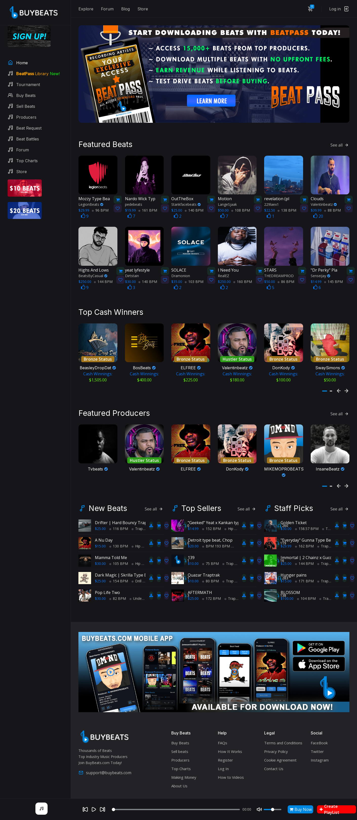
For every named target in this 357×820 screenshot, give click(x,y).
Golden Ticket (294, 510)
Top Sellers (201, 496)
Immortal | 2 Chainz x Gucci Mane (312, 545)
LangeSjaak (227, 195)
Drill (136, 568)
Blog (125, 8)
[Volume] (272, 809)
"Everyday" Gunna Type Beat (308, 528)
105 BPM (118, 551)
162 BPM (304, 533)
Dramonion (180, 267)
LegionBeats (90, 195)
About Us (179, 773)
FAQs (222, 730)
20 (318, 207)
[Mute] (259, 809)
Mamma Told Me (111, 545)
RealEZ (223, 267)
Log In (223, 756)
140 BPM (194, 201)
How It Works (230, 739)
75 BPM (210, 551)
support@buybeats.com (104, 760)
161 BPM (147, 201)
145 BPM (333, 273)
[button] (324, 382)
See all (339, 136)
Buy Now (300, 809)
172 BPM (211, 586)
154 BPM (118, 568)
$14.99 (193, 516)
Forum (107, 8)
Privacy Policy (276, 739)
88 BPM (332, 201)
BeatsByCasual (92, 267)
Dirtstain (132, 267)
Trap (137, 516)
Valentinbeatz (324, 195)
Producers (180, 747)
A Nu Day (104, 528)
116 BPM (118, 516)
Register (225, 747)
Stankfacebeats (186, 195)
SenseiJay (320, 267)
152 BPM (211, 516)
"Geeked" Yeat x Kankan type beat (220, 510)
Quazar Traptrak (204, 563)
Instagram (320, 747)
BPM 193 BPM (216, 533)
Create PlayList (329, 809)
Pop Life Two (107, 580)
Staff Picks (293, 496)
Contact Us (273, 756)
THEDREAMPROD (279, 267)
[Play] (94, 809)
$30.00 (100, 551)
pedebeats (133, 195)
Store (142, 8)
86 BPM (286, 273)
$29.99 (286, 533)
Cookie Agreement (280, 747)
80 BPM (210, 568)
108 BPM (240, 201)
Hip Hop (140, 533)
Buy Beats (180, 730)
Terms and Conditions (283, 730)
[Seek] (176, 809)
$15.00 (100, 533)
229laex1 (271, 195)
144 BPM (103, 273)
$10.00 (193, 551)
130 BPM (118, 533)
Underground (142, 586)
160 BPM (242, 273)
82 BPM (117, 586)
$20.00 (193, 533)
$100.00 (287, 586)
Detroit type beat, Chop (210, 528)
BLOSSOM (290, 580)
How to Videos (231, 765)
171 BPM (304, 568)
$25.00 (100, 516)
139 (191, 545)
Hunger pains (294, 563)
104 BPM (306, 586)
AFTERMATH (200, 580)
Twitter (317, 739)
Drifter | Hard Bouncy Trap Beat (126, 510)
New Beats (108, 496)
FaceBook (319, 730)
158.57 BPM (307, 516)
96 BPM (100, 201)
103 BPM (194, 273)
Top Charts (181, 756)
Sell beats (179, 739)
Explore (85, 8)
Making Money (183, 765)
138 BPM (287, 201)
